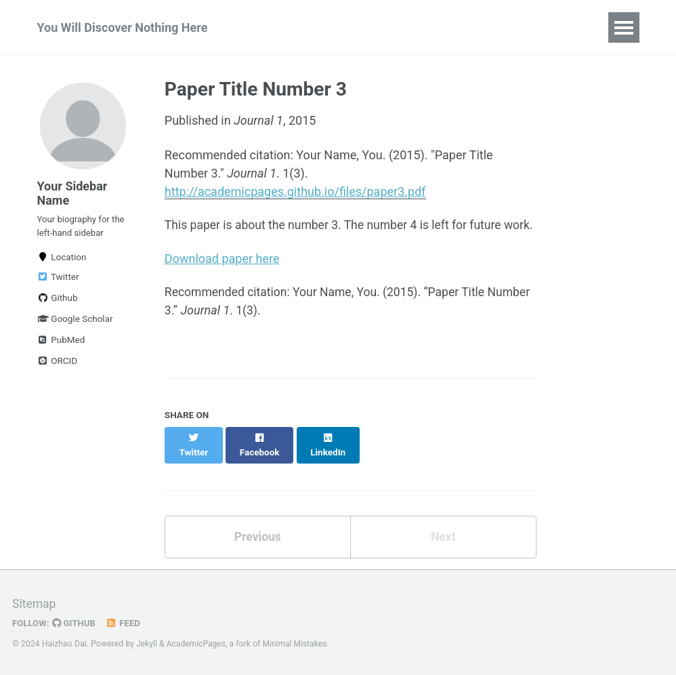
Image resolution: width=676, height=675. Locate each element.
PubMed (61, 345)
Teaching (425, 27)
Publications (289, 27)
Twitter (58, 282)
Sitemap (34, 604)
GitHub (76, 623)
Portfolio (498, 27)
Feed (125, 623)
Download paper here (222, 277)
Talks (362, 27)
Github (57, 303)
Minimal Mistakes (297, 644)
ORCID (57, 366)
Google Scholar (75, 324)
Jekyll (147, 644)
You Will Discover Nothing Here (122, 27)
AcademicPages (197, 644)
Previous (258, 543)
